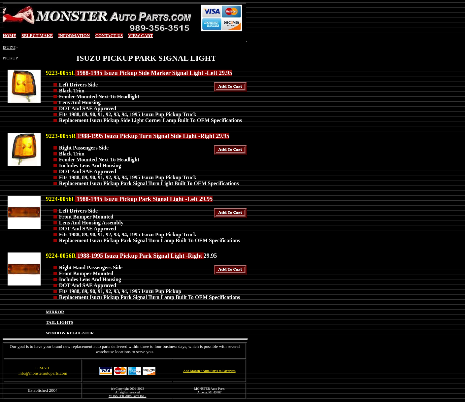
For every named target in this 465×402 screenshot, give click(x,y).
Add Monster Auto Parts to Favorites (209, 371)
